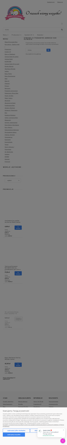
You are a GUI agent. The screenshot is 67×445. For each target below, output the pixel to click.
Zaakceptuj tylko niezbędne (16, 430)
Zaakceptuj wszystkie (13, 434)
